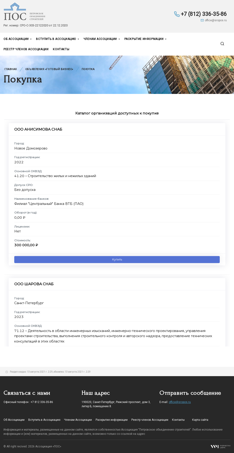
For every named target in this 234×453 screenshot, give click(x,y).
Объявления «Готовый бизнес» (49, 69)
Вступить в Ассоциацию (56, 39)
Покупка (88, 69)
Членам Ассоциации (100, 39)
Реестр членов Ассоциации (26, 49)
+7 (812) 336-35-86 (200, 14)
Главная (10, 69)
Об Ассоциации (16, 39)
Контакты (61, 49)
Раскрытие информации (144, 39)
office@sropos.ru (214, 20)
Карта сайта (200, 419)
